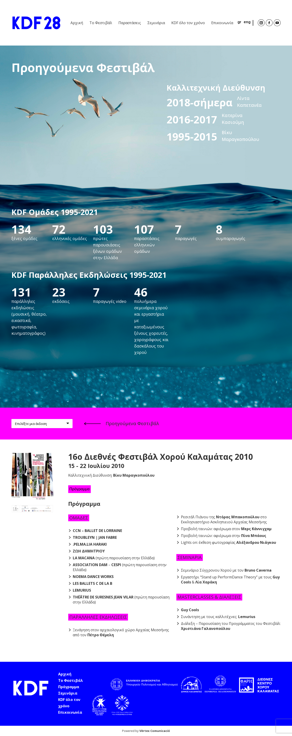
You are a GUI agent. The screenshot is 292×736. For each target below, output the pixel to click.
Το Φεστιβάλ (70, 680)
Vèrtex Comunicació (154, 731)
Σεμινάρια (67, 693)
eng (247, 22)
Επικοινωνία (70, 712)
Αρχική (64, 674)
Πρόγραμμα (79, 489)
